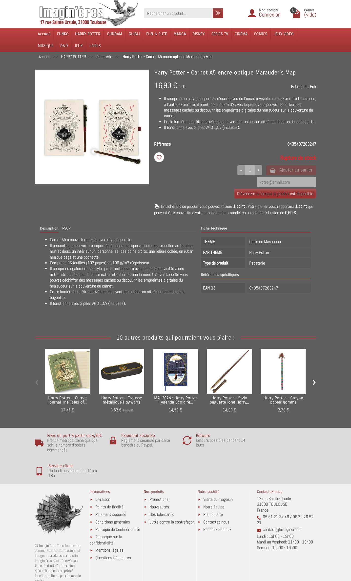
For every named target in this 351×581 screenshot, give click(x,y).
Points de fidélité (109, 486)
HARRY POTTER (87, 34)
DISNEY (198, 34)
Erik (313, 86)
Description (49, 229)
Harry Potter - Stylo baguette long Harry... (229, 400)
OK (218, 13)
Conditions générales (112, 501)
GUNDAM (114, 34)
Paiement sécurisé (110, 493)
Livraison (102, 478)
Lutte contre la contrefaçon (172, 501)
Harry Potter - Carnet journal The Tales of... (67, 400)
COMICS (260, 34)
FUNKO (63, 34)
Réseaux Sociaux (217, 508)
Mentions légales (109, 529)
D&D (64, 45)
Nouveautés (159, 486)
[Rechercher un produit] (178, 13)
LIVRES (95, 45)
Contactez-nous (216, 501)
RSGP (66, 229)
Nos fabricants (161, 493)
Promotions (158, 478)
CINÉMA (241, 34)
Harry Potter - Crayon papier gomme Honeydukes (283, 402)
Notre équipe (213, 486)
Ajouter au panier (290, 170)
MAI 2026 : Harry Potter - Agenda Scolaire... (175, 400)
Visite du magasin (218, 478)
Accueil (44, 34)
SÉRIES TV (219, 34)
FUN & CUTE (156, 34)
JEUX (78, 45)
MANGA (180, 34)
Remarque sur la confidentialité (106, 518)
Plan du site (213, 493)
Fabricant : (300, 86)
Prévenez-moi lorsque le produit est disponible (275, 194)
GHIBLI (134, 34)
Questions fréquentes (113, 537)
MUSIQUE (46, 45)
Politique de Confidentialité (117, 508)
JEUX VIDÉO (284, 34)
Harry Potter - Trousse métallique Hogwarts (121, 400)
